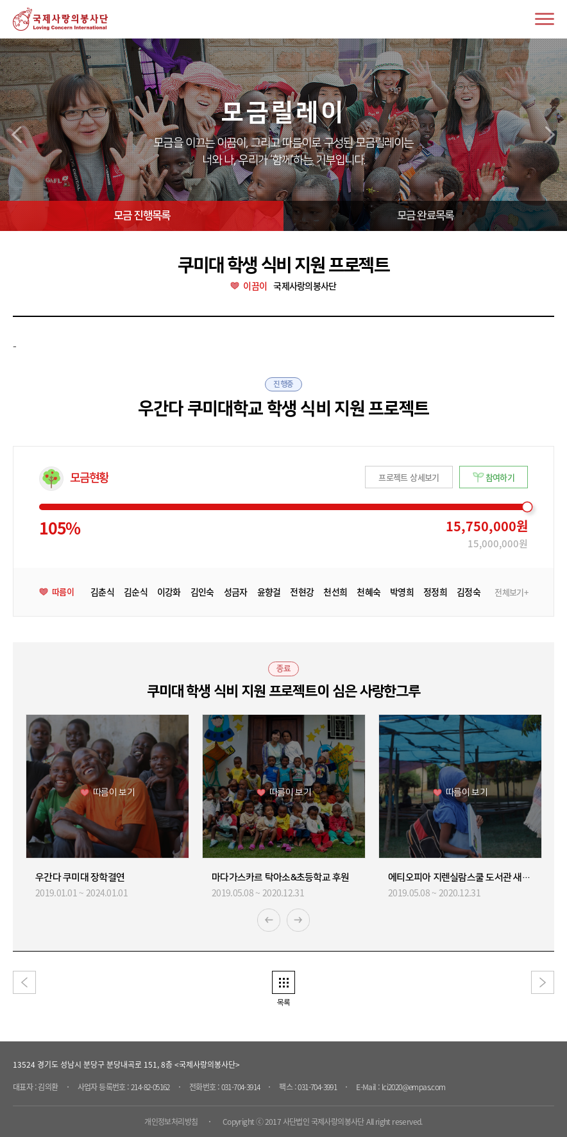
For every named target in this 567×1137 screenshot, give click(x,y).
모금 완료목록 (425, 215)
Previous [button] (268, 920)
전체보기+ (511, 592)
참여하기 (500, 477)
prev (16, 135)
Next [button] (298, 920)
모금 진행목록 (142, 215)
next (550, 135)
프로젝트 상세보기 (408, 477)
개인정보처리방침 (171, 1121)
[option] (107, 807)
